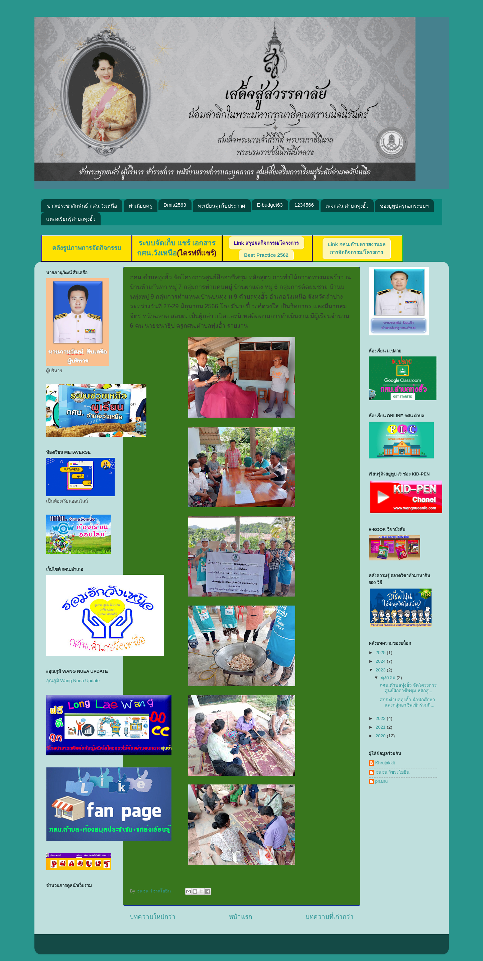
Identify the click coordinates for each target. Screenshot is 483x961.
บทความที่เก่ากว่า (330, 916)
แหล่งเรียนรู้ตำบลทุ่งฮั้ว (70, 219)
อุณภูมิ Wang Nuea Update (73, 680)
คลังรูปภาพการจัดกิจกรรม (86, 247)
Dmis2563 (174, 205)
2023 (381, 669)
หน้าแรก (240, 916)
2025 (381, 652)
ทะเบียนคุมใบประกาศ (221, 206)
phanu (381, 781)
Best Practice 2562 (266, 255)
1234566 (304, 205)
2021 (381, 727)
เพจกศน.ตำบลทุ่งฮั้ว (347, 206)
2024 (381, 661)
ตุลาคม (389, 677)
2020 (381, 735)
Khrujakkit (385, 762)
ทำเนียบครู (140, 206)
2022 (381, 718)
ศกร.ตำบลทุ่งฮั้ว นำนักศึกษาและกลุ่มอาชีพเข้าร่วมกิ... (407, 702)
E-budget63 (270, 205)
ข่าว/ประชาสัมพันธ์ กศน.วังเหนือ (82, 206)
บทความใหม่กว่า (152, 916)
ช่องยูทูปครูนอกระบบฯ (404, 206)
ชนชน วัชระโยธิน (392, 772)
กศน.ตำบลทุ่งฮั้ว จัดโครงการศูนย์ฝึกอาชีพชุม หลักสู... (408, 688)
